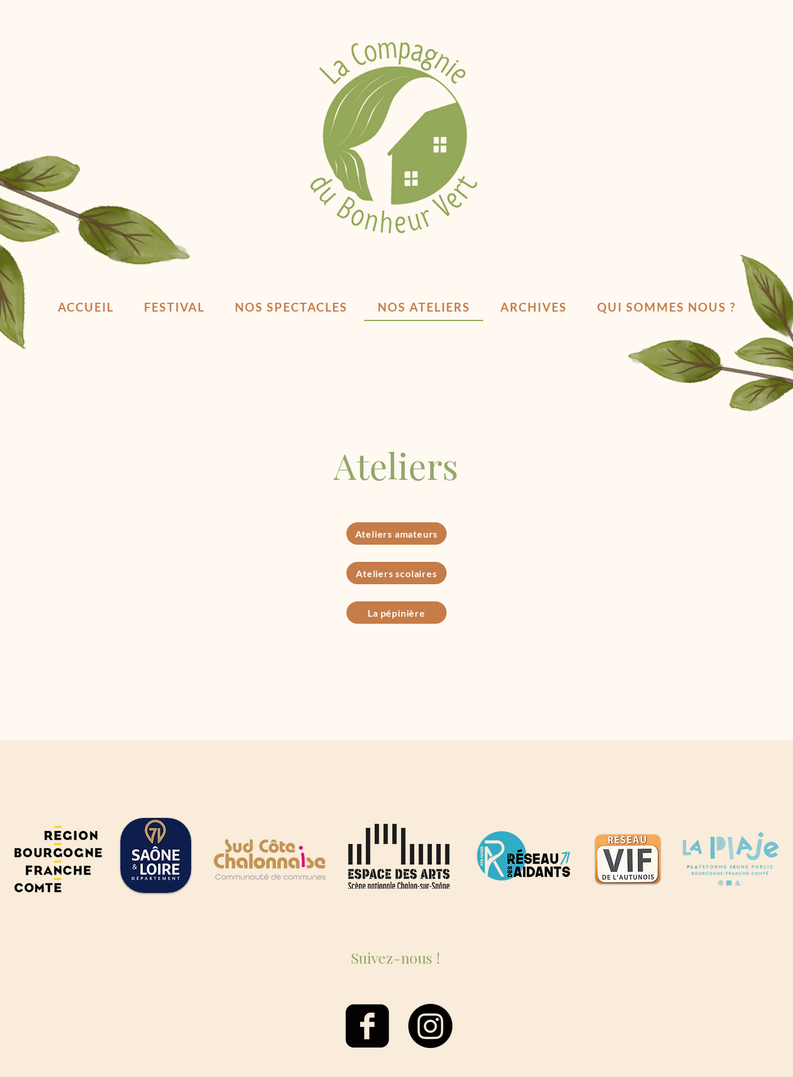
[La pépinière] (396, 612)
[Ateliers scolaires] (396, 573)
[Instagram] (430, 1026)
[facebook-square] (367, 1026)
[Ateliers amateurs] (396, 533)
